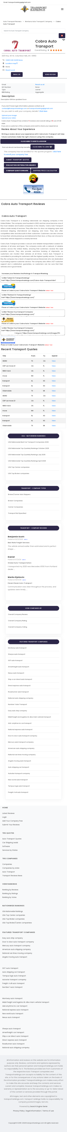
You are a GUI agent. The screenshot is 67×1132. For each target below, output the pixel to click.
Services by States (10, 850)
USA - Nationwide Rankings (34, 436)
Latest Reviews (8, 813)
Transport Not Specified (17, 513)
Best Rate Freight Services (18, 542)
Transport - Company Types (33, 488)
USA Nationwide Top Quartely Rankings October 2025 (28, 448)
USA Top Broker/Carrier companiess (17, 923)
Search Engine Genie (38, 1106)
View (54, 361)
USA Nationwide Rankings (12, 911)
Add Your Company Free (12, 821)
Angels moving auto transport (19, 761)
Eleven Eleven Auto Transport (20, 583)
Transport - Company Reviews (33, 528)
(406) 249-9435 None (14, 60)
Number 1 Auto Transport (17, 704)
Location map (12, 63)
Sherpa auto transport (16, 654)
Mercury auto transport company (21, 742)
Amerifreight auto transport (18, 667)
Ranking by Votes (9, 897)
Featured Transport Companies (34, 642)
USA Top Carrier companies (19, 467)
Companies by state (10, 868)
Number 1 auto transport (12, 987)
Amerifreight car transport (13, 1032)
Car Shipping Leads (10, 842)
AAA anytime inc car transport (14, 1006)
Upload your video (9, 118)
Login (4, 817)
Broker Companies (15, 501)
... (14, 549)
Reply (26, 539)
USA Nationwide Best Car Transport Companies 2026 (28, 442)
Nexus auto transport (16, 673)
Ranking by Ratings (10, 893)
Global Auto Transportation (19, 563)
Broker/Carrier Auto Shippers (19, 494)
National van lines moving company (22, 754)
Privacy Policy (19, 1111)
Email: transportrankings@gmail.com (17, 2)
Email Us (16, 74)
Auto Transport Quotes (11, 839)
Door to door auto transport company (22, 736)
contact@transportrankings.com (14, 108)
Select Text (49, 290)
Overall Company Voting (17, 627)
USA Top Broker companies (18, 473)
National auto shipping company (20, 698)
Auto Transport (8, 872)
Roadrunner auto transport (18, 692)
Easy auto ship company (17, 711)
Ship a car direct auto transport (20, 679)
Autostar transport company (19, 773)
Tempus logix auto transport (19, 786)
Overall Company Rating (17, 621)
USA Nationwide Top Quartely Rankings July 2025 (26, 454)
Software (6, 846)
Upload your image (9, 115)
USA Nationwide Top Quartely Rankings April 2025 (27, 461)
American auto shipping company (21, 748)
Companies (7, 864)
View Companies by (33, 608)
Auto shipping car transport (18, 767)
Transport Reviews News (12, 875)
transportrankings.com (35, 1123)
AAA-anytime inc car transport (19, 723)
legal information (33, 1111)
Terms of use (48, 1111)
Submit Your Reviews (11, 824)
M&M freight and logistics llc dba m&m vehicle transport (29, 717)
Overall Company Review (18, 614)
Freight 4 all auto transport (18, 792)
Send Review (50, 74)
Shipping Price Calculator (45, 171)
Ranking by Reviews (10, 889)
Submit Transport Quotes (17, 160)
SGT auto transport (15, 660)
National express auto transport (20, 729)
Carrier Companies (15, 507)
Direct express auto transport (19, 685)
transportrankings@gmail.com (41, 108)
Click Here (43, 111)
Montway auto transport (17, 648)
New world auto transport (18, 780)
